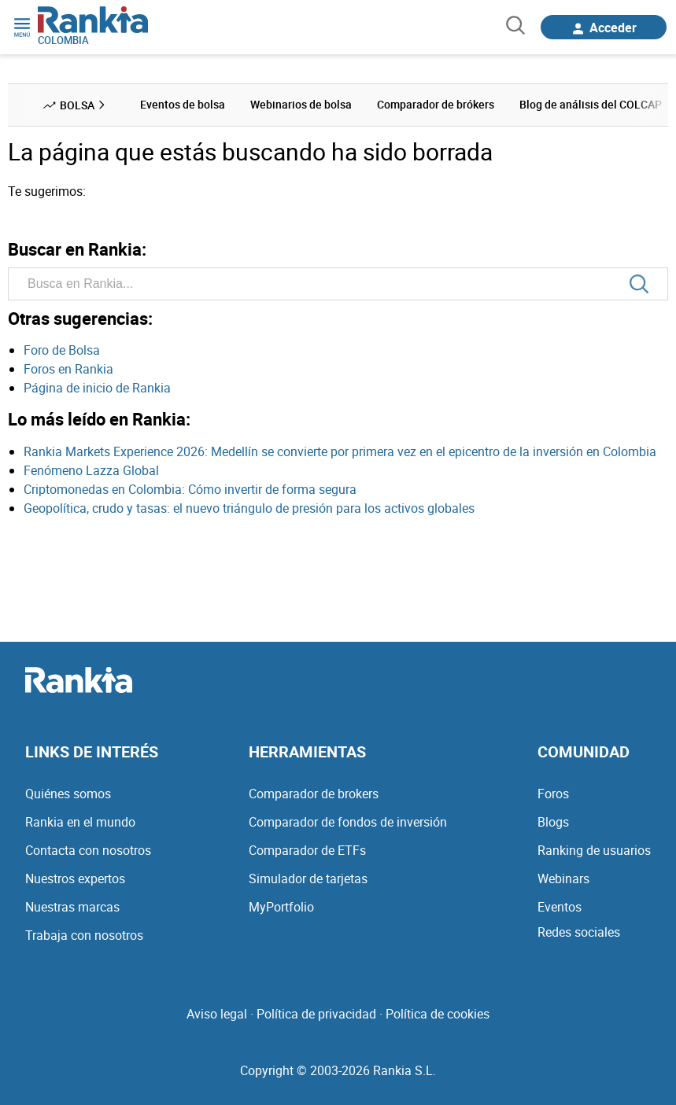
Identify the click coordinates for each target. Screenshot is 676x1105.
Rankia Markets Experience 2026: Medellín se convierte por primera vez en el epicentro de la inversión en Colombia (340, 451)
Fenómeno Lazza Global (91, 470)
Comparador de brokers (314, 793)
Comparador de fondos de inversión (348, 822)
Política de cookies (437, 1013)
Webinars (563, 878)
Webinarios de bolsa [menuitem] (301, 104)
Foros (553, 793)
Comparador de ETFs (307, 850)
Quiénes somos (68, 793)
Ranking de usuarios (594, 850)
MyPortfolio (281, 906)
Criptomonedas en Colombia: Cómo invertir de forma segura (190, 489)
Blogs (553, 822)
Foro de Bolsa (62, 350)
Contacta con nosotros (88, 850)
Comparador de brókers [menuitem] (435, 104)
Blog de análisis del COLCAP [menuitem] (590, 104)
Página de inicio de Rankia (97, 387)
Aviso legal (217, 1013)
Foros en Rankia (68, 369)
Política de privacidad (316, 1013)
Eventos (559, 906)
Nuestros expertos (75, 878)
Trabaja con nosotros (84, 935)
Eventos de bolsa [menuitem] (182, 104)
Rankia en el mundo (80, 822)
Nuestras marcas (72, 906)
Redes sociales (578, 932)
